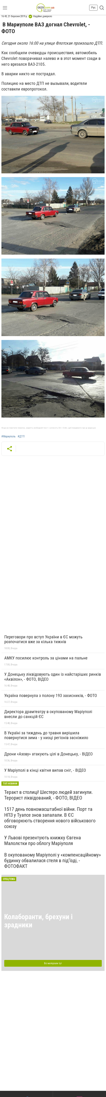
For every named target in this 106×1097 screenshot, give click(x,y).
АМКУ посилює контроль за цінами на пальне (45, 658)
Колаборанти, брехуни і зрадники (38, 921)
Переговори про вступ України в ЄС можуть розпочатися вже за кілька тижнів (43, 639)
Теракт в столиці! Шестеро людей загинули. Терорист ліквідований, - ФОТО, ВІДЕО (48, 795)
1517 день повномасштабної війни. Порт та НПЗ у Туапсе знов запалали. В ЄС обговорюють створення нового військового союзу (50, 817)
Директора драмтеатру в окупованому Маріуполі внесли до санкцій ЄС (48, 714)
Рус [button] (93, 7)
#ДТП (21, 436)
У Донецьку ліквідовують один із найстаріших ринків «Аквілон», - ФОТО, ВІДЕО (52, 677)
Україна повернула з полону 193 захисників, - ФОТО (50, 695)
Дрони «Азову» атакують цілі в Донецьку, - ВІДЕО (48, 754)
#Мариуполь (8, 436)
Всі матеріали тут (53, 963)
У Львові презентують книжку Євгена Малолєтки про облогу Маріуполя (42, 840)
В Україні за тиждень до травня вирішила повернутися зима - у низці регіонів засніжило (46, 735)
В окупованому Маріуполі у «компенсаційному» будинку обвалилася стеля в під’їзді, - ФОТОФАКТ (52, 860)
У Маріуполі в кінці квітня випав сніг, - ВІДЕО (45, 770)
